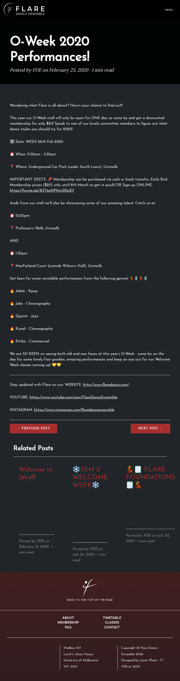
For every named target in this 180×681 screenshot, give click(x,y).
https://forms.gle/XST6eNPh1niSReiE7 (42, 191)
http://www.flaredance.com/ (106, 385)
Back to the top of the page (90, 600)
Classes (112, 622)
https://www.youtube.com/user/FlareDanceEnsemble (73, 397)
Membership (68, 622)
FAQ (68, 627)
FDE (36, 70)
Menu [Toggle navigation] (169, 10)
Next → (150, 428)
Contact (112, 627)
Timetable (112, 618)
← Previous (33, 428)
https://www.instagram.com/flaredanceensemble (74, 410)
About (68, 618)
